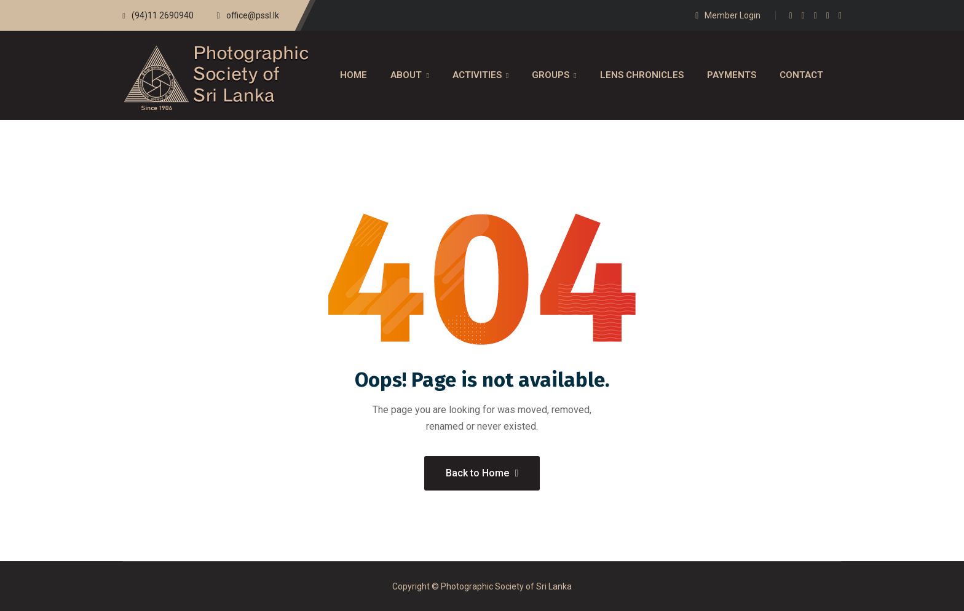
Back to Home (482, 473)
